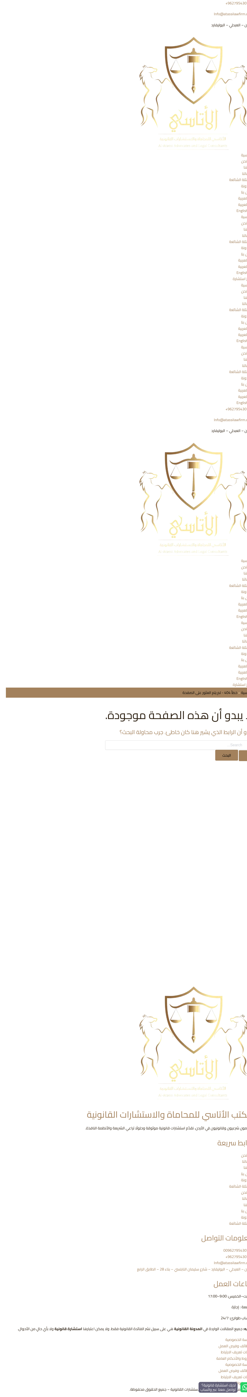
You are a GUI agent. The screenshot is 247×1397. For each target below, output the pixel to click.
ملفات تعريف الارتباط (231, 1351)
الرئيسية (241, 154)
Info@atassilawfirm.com (227, 13)
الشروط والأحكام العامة (228, 1358)
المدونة (241, 185)
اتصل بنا (241, 192)
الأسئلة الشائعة (235, 179)
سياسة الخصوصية (233, 1339)
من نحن (241, 161)
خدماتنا (241, 173)
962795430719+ (233, 408)
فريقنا (242, 167)
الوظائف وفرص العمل (230, 1345)
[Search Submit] (240, 755)
